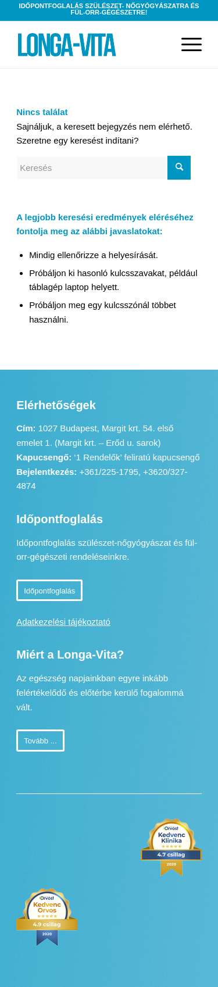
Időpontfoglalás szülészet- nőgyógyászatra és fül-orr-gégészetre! (109, 9)
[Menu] (186, 45)
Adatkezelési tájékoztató (63, 622)
